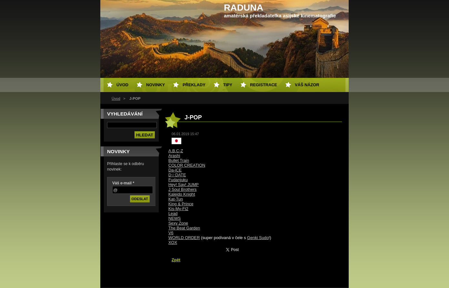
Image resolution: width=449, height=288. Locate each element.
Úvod (116, 98)
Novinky (155, 84)
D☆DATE (177, 174)
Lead (172, 213)
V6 (171, 232)
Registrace (263, 84)
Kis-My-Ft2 (178, 208)
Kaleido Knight (181, 194)
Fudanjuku (178, 179)
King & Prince (181, 203)
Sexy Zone (178, 223)
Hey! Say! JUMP (183, 184)
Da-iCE (175, 170)
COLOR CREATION (186, 165)
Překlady (194, 84)
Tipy (227, 84)
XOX (172, 242)
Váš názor (307, 84)
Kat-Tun (175, 199)
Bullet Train (178, 160)
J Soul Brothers (182, 189)
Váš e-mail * (123, 183)
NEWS (174, 218)
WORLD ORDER (184, 237)
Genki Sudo (258, 237)
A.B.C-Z (175, 150)
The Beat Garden (184, 228)
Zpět (176, 259)
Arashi (174, 155)
